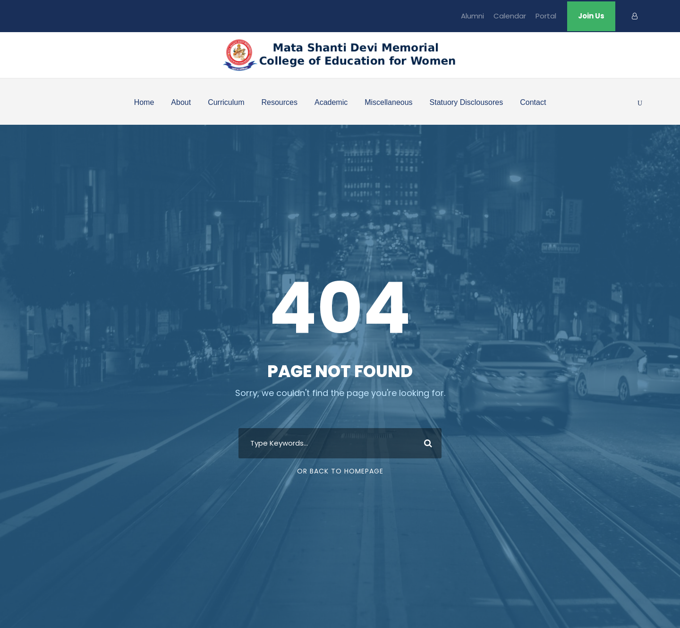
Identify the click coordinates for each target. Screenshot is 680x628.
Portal (546, 16)
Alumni (472, 16)
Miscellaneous (388, 102)
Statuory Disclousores (466, 102)
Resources (279, 102)
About (181, 102)
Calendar (509, 16)
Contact (533, 102)
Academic (331, 102)
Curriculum (226, 102)
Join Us (591, 16)
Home (144, 102)
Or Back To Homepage (340, 471)
